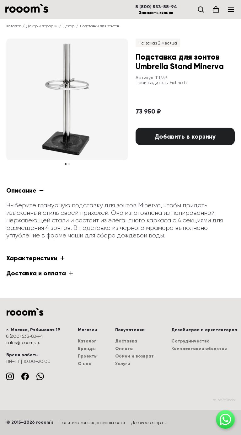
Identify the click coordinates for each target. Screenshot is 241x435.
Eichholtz (179, 82)
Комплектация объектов (199, 348)
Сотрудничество (190, 341)
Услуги (122, 363)
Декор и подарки (41, 26)
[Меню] (231, 9)
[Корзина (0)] (216, 9)
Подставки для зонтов (99, 26)
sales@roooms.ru (23, 342)
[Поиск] (201, 9)
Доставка (126, 341)
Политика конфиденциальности (92, 422)
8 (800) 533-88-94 (156, 6)
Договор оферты (148, 422)
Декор (68, 26)
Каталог (13, 26)
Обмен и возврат (134, 356)
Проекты (88, 356)
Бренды (87, 348)
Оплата (124, 348)
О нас (84, 363)
